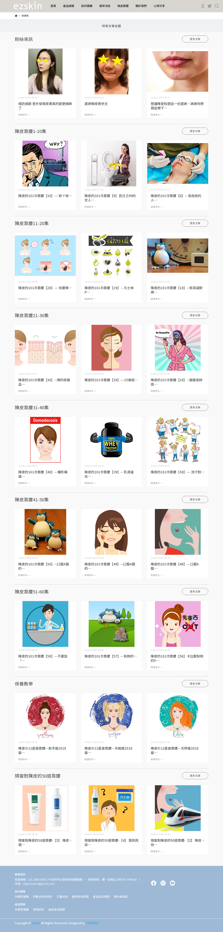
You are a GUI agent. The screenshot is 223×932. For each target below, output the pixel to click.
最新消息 (104, 6)
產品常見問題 (101, 896)
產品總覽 (68, 6)
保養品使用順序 (42, 896)
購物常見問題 (80, 896)
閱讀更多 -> (24, 114)
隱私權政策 (121, 896)
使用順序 (38, 909)
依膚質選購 (22, 896)
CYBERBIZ (92, 923)
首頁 (53, 6)
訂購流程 (62, 896)
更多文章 (195, 39)
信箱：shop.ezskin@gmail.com (35, 884)
